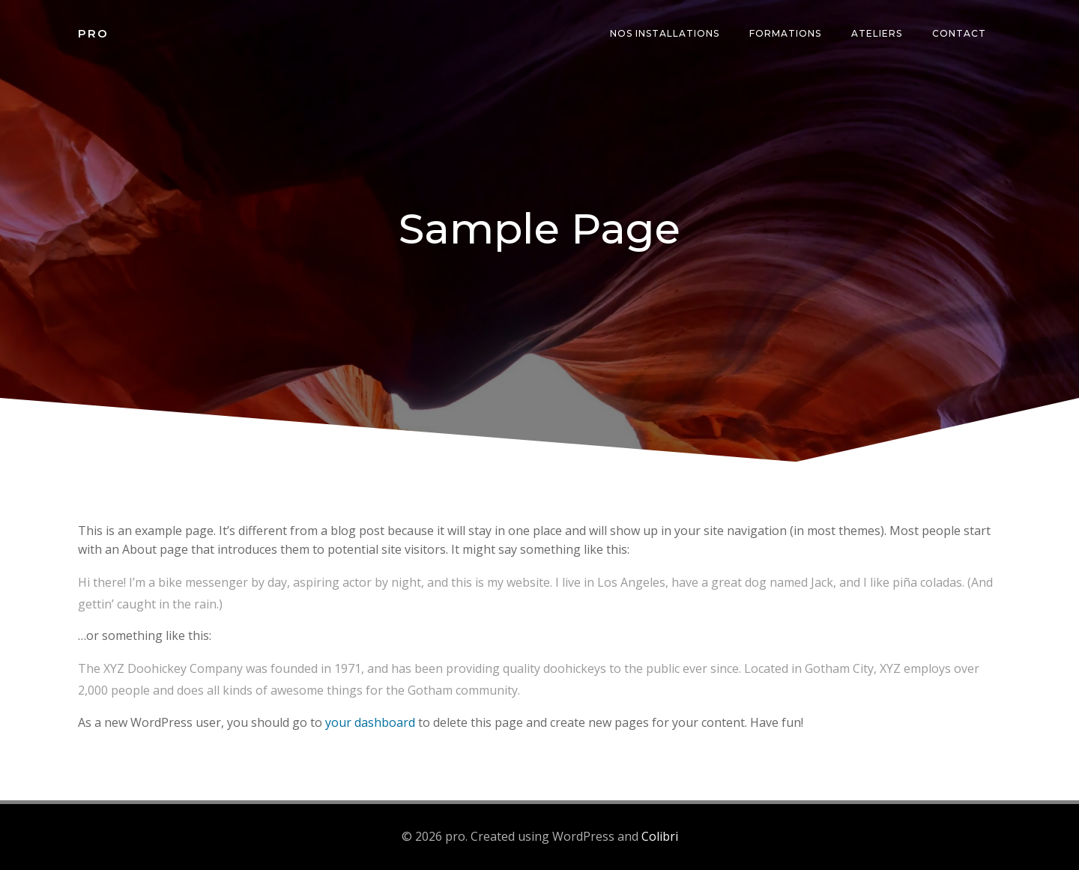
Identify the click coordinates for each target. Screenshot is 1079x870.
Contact (959, 33)
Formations (785, 33)
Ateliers (876, 33)
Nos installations (664, 33)
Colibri (659, 836)
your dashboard (370, 722)
